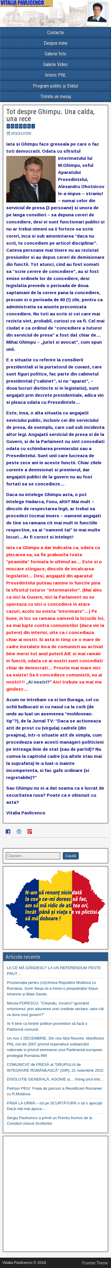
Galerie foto (55, 54)
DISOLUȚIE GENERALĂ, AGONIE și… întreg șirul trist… (55, 1079)
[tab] (9, 832)
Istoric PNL (55, 75)
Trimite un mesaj (55, 96)
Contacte (55, 32)
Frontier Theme (95, 1263)
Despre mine (55, 43)
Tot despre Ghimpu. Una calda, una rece (50, 115)
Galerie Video (55, 64)
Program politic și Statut (55, 86)
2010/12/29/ (21, 133)
